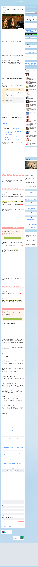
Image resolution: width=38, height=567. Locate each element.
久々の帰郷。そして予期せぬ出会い (30, 248)
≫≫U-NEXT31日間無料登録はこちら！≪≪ (12, 306)
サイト (3, 514)
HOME (19, 563)
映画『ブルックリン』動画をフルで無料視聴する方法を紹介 (31, 238)
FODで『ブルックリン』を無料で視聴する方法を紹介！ (31, 240)
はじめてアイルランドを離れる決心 (30, 244)
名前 (2, 507)
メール (3, 510)
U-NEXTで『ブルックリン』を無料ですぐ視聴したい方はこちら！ (12, 320)
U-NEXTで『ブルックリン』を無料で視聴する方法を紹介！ (31, 243)
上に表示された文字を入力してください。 (8, 519)
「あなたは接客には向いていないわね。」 (30, 246)
